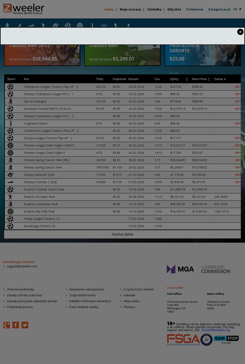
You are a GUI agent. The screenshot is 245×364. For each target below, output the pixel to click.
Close (240, 32)
